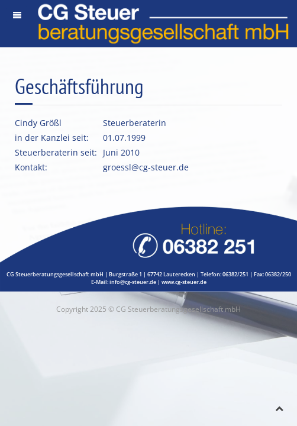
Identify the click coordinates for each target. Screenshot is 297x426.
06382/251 (235, 274)
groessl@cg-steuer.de (146, 167)
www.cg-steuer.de (184, 282)
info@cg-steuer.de (132, 282)
